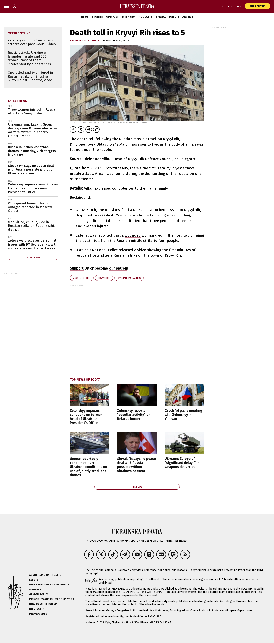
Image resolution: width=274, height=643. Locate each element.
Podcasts (146, 16)
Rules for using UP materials (49, 584)
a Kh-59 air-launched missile (153, 210)
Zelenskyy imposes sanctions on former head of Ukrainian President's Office (86, 417)
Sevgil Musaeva (158, 610)
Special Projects (167, 16)
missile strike (82, 278)
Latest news (17, 101)
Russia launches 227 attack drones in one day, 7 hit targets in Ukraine (32, 151)
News (85, 16)
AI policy (35, 589)
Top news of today (85, 379)
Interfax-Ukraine (234, 579)
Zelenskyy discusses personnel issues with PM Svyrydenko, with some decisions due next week (32, 244)
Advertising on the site (45, 574)
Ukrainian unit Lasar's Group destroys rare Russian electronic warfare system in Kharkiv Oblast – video (33, 130)
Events (33, 579)
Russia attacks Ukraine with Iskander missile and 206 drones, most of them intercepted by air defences (29, 58)
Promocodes (38, 613)
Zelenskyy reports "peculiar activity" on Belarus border (133, 415)
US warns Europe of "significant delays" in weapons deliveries (182, 463)
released (126, 250)
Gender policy (38, 594)
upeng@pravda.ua (240, 610)
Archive (187, 16)
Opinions (112, 16)
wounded (133, 235)
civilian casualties (129, 278)
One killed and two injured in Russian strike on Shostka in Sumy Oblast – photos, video (30, 76)
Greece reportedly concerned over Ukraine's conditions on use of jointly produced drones (88, 467)
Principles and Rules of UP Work (51, 599)
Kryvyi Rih (104, 278)
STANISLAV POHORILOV (84, 40)
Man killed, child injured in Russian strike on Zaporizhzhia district (32, 226)
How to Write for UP (43, 603)
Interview (129, 16)
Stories (97, 16)
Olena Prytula (199, 610)
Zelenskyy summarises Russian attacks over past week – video (32, 42)
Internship (36, 608)
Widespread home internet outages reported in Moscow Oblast (30, 207)
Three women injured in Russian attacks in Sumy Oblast (33, 111)
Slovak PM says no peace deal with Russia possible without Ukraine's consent (136, 465)
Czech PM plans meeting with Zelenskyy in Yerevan (183, 415)
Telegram (187, 159)
